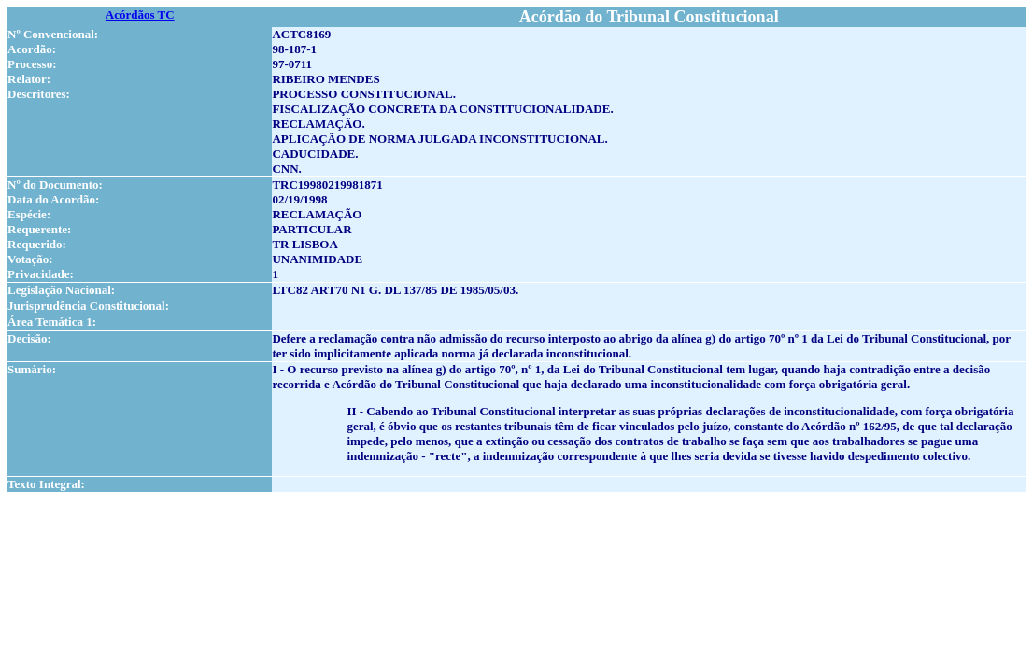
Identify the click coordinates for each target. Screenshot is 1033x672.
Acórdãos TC (140, 14)
